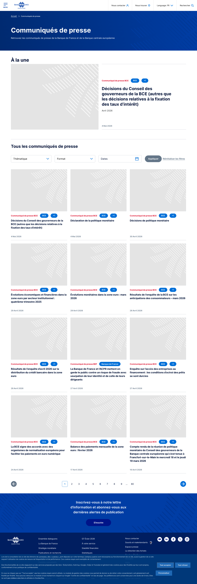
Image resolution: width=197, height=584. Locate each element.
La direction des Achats (135, 551)
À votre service (88, 543)
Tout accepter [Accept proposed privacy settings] (165, 565)
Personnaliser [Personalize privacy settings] (163, 573)
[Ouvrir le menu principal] (5, 5)
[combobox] (31, 158)
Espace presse (131, 547)
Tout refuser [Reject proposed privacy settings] (183, 565)
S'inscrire (98, 522)
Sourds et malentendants (136, 542)
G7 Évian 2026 (88, 539)
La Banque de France (48, 543)
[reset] (174, 158)
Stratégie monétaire (47, 548)
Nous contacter (132, 538)
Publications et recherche (49, 553)
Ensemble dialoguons (47, 539)
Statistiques (87, 553)
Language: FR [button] (165, 5)
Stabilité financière (90, 548)
